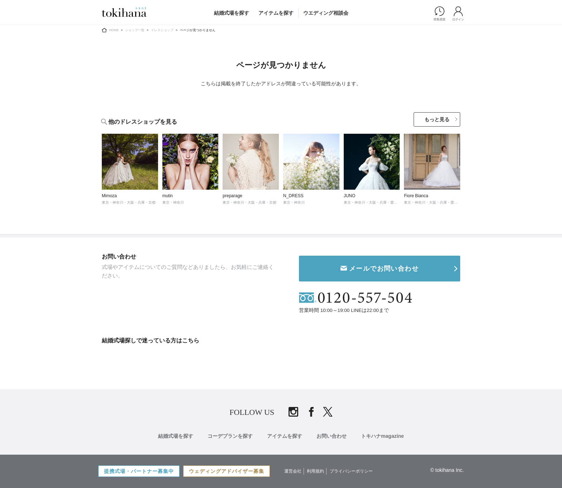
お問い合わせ (331, 475)
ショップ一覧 (134, 30)
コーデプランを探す (230, 475)
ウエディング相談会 (325, 13)
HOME (114, 30)
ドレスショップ (162, 30)
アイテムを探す (276, 13)
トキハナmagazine (382, 475)
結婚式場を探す (231, 13)
